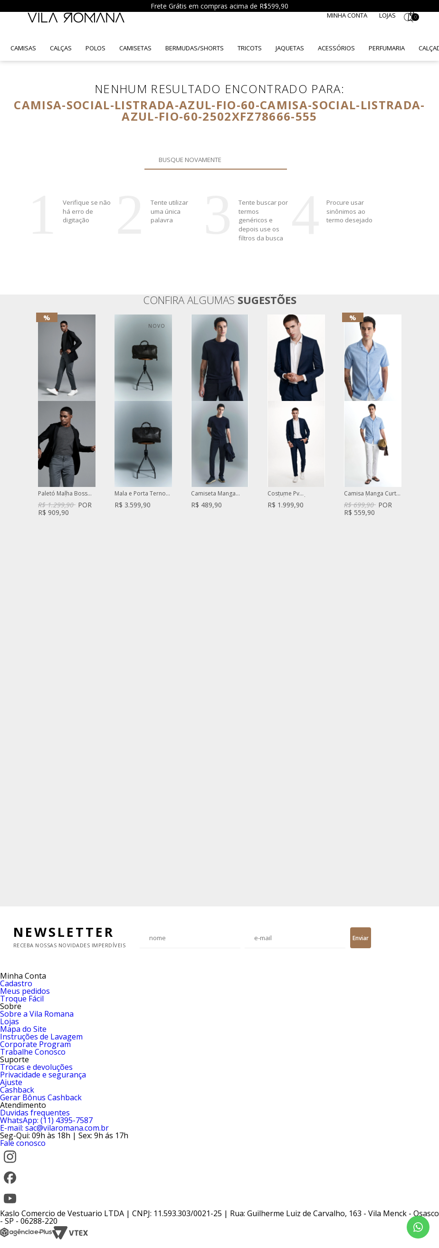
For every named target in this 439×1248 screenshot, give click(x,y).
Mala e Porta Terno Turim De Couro (140, 494)
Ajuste (11, 1082)
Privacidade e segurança (43, 1074)
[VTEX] (70, 1237)
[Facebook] (10, 1185)
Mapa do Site (23, 1029)
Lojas (387, 15)
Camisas (23, 48)
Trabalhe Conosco (33, 1052)
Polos (95, 48)
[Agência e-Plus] (26, 1237)
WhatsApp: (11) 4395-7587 (46, 1120)
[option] (67, 416)
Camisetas (135, 48)
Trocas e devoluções (36, 1067)
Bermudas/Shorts (194, 48)
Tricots (250, 48)
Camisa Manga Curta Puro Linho (372, 494)
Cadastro (16, 983)
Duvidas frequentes (35, 1112)
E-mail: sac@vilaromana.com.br (54, 1128)
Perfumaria (387, 48)
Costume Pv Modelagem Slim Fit (293, 494)
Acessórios (336, 48)
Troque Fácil (22, 998)
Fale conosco (23, 1143)
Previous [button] (37, 606)
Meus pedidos (25, 991)
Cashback (17, 1090)
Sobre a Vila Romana (37, 1014)
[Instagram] (10, 1164)
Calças (61, 48)
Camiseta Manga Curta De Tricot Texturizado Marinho (219, 494)
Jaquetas (290, 48)
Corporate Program (35, 1044)
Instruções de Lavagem (41, 1036)
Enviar (361, 938)
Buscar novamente (274, 159)
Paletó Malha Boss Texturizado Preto (62, 494)
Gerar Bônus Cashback (41, 1097)
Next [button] (401, 606)
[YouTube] (10, 1205)
